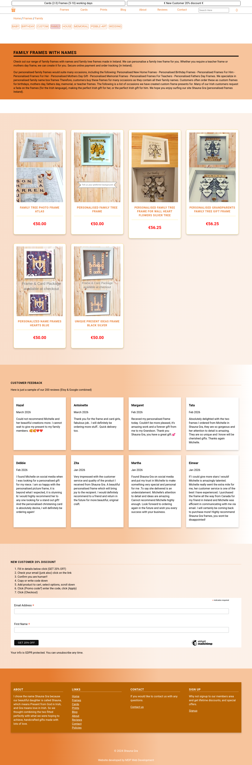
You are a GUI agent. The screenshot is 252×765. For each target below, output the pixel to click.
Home (17, 18)
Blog (123, 9)
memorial (81, 26)
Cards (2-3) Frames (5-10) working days (68, 3)
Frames (64, 9)
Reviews (162, 9)
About (142, 9)
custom (42, 26)
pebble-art (98, 26)
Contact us (137, 707)
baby (15, 26)
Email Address (24, 605)
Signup (193, 710)
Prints (103, 9)
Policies (77, 727)
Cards (84, 9)
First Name (22, 624)
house (67, 26)
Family (39, 18)
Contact (182, 9)
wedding (115, 26)
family (55, 26)
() (237, 10)
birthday (28, 26)
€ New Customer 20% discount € (183, 3)
